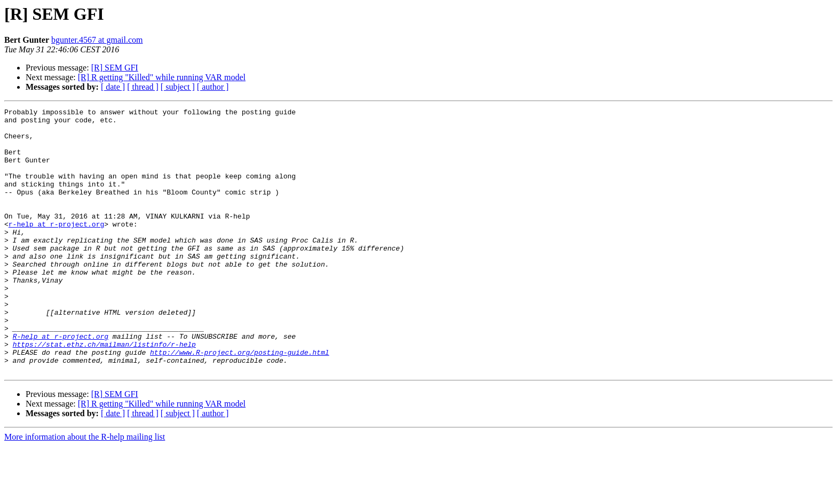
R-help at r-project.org (60, 382)
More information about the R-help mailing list (84, 489)
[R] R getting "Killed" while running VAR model (162, 77)
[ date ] (113, 86)
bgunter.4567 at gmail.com (97, 39)
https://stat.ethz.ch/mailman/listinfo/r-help (104, 392)
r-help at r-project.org (56, 248)
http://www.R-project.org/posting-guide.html (239, 402)
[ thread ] (143, 86)
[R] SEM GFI (114, 67)
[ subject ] (178, 86)
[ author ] (213, 86)
